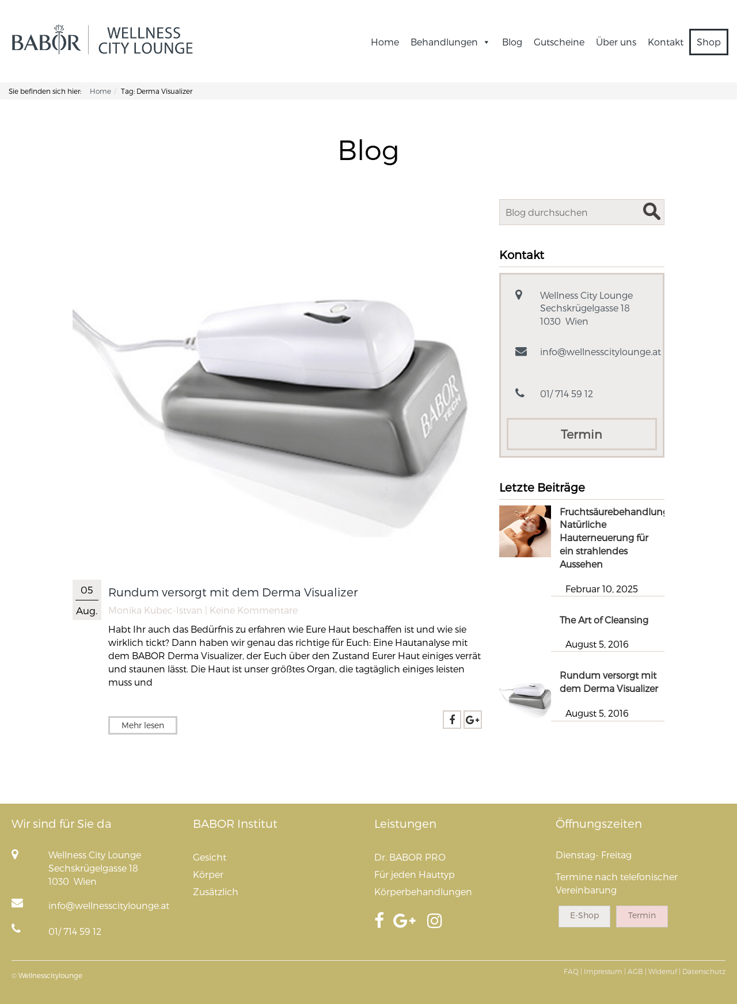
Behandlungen (451, 41)
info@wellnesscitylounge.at (600, 351)
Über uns (616, 41)
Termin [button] (581, 434)
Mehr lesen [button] (142, 725)
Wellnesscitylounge (50, 975)
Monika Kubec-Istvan (155, 609)
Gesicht (209, 856)
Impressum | (605, 971)
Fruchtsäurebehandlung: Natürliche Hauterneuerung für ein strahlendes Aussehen (615, 537)
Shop (709, 41)
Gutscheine (559, 41)
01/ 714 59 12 (566, 393)
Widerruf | (664, 971)
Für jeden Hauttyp (414, 874)
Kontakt (665, 41)
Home (385, 41)
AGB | (637, 971)
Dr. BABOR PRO (410, 856)
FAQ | (573, 971)
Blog (512, 41)
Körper (208, 874)
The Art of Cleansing (604, 619)
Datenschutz (703, 971)
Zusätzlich (215, 891)
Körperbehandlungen (423, 891)
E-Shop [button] (584, 915)
